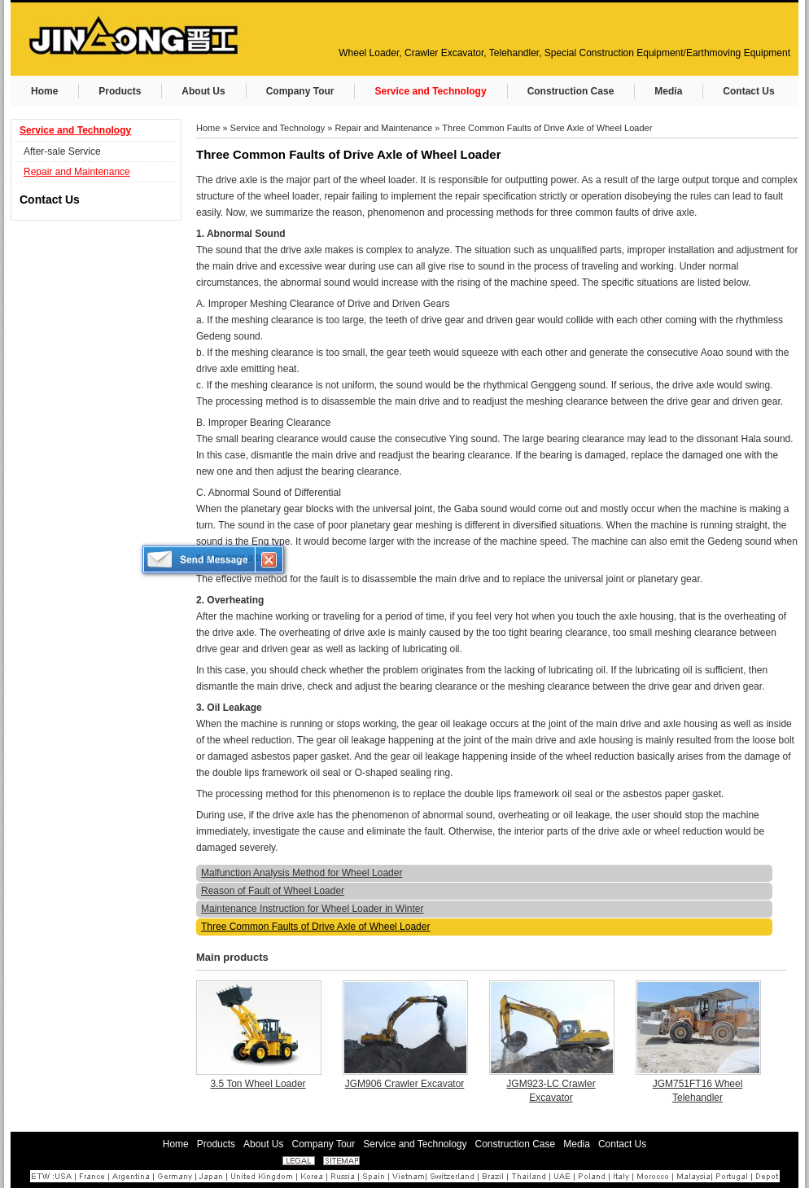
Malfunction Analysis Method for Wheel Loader (301, 873)
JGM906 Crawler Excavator (405, 1083)
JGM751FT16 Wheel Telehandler (698, 1090)
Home (208, 128)
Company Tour (323, 1144)
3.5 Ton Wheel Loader (257, 1083)
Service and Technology (75, 130)
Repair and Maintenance (77, 172)
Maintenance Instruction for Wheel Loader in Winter (312, 908)
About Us (263, 1144)
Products (216, 1144)
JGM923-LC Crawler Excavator (550, 1090)
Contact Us (50, 199)
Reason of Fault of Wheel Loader (272, 890)
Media (576, 1144)
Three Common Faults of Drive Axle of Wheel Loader (547, 128)
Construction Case (515, 1144)
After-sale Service (62, 151)
